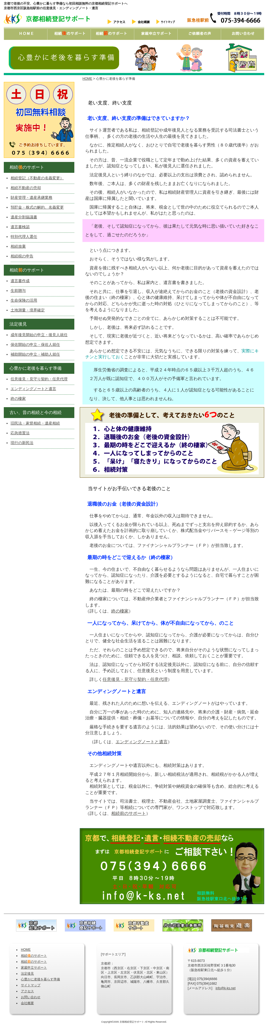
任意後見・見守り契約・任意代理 (135, 679)
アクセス (27, 991)
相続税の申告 (22, 256)
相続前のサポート (128, 813)
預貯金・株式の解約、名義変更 (37, 207)
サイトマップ (30, 985)
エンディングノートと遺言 (142, 741)
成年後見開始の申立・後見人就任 (39, 335)
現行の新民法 (22, 443)
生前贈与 (18, 290)
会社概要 (27, 1003)
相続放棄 (18, 246)
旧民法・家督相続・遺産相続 (35, 423)
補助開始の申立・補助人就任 (35, 354)
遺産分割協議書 (24, 217)
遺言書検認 (20, 227)
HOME (87, 79)
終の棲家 (120, 611)
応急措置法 (20, 433)
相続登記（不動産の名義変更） (37, 178)
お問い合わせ (30, 997)
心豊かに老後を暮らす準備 (33, 368)
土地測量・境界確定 (28, 310)
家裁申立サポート (34, 967)
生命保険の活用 (24, 300)
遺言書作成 (20, 281)
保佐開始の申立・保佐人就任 (35, 344)
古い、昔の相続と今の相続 (33, 412)
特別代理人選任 (24, 236)
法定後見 (16, 324)
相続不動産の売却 (26, 188)
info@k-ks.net (226, 988)
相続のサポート (24, 167)
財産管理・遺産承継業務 (31, 197)
